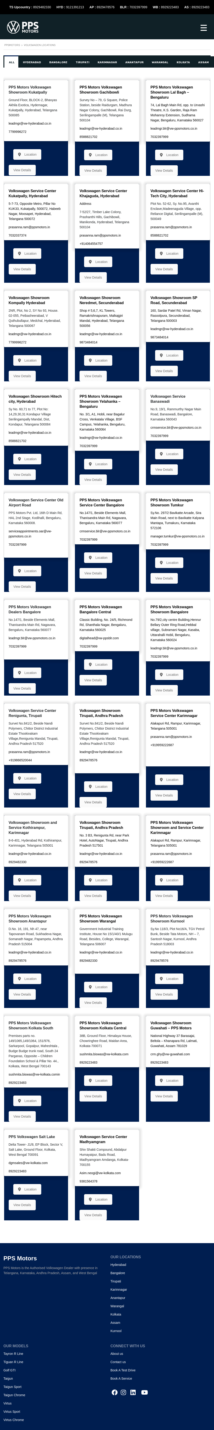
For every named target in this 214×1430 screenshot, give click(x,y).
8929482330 (42, 7)
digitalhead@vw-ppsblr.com (99, 638)
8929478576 (106, 7)
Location (27, 154)
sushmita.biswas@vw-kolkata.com (104, 1054)
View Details (22, 170)
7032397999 (138, 7)
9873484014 (88, 342)
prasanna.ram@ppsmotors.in (29, 227)
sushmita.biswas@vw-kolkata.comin (34, 1074)
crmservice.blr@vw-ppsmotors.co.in (176, 427)
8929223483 (170, 7)
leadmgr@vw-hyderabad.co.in (30, 123)
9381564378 (88, 1181)
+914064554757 (91, 243)
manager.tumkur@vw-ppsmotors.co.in (178, 536)
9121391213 (75, 7)
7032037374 (18, 235)
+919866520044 (20, 760)
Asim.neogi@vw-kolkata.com (100, 1173)
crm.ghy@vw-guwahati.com (170, 1054)
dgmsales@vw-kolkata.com (28, 1163)
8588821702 (88, 137)
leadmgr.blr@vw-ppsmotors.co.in (174, 128)
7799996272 (18, 132)
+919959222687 (162, 745)
